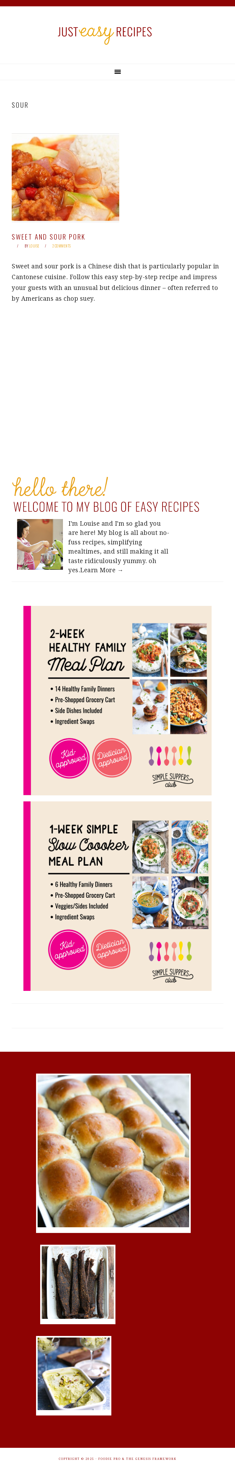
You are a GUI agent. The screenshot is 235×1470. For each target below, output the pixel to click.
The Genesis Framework (151, 1458)
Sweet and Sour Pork (48, 236)
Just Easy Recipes (117, 35)
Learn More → (101, 570)
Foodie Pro (109, 1458)
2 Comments (62, 245)
